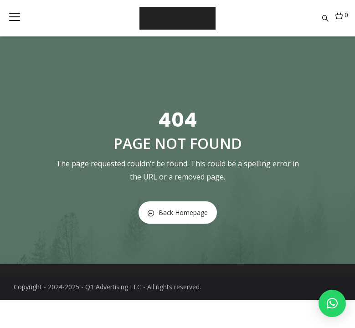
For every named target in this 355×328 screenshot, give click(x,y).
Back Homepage (178, 212)
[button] (332, 303)
